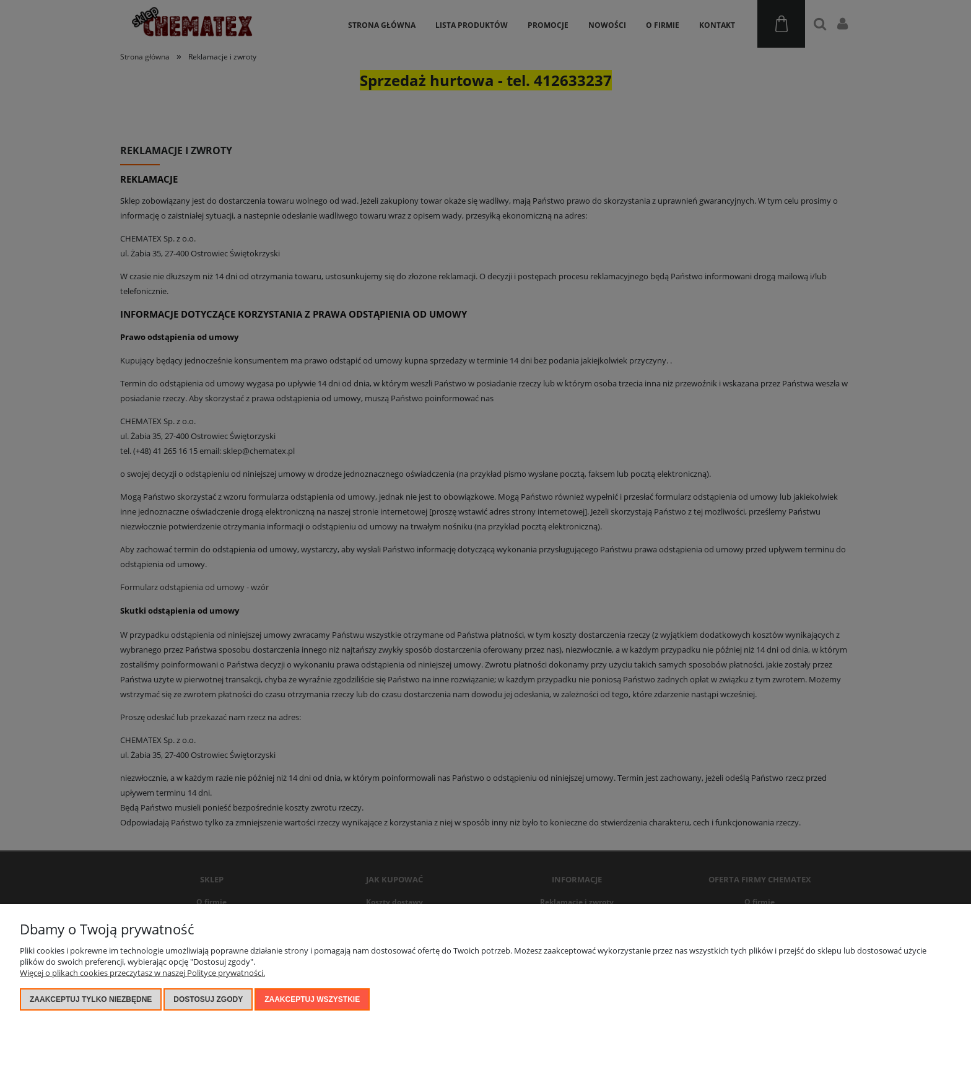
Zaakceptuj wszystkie (312, 999)
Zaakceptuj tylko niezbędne (91, 999)
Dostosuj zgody (208, 999)
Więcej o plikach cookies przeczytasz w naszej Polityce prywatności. (142, 972)
